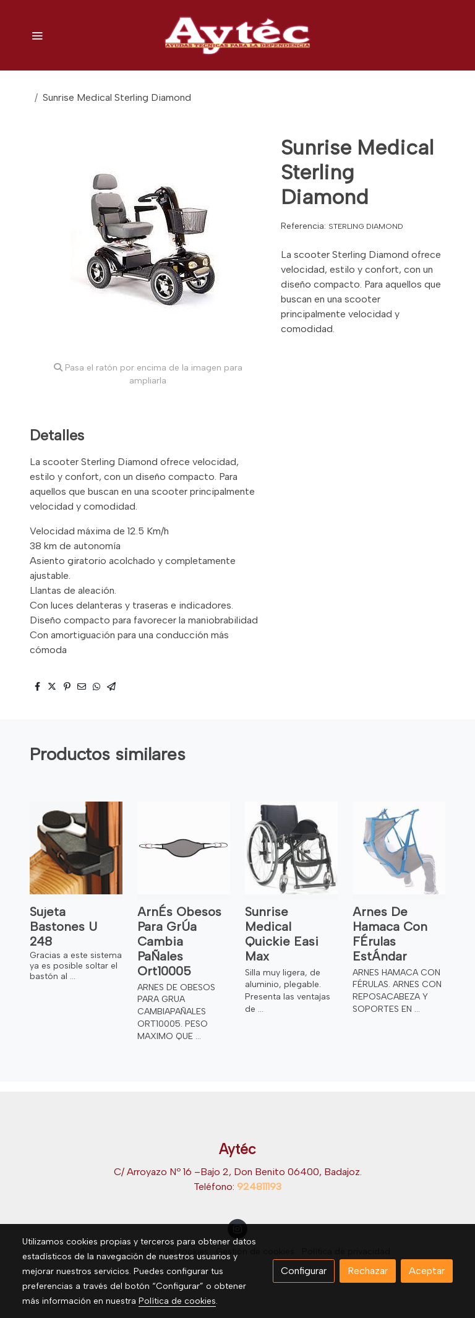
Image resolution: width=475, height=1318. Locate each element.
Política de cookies (177, 1301)
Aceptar (427, 1271)
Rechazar (368, 1271)
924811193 (259, 1186)
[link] (237, 35)
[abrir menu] (37, 35)
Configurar (304, 1271)
